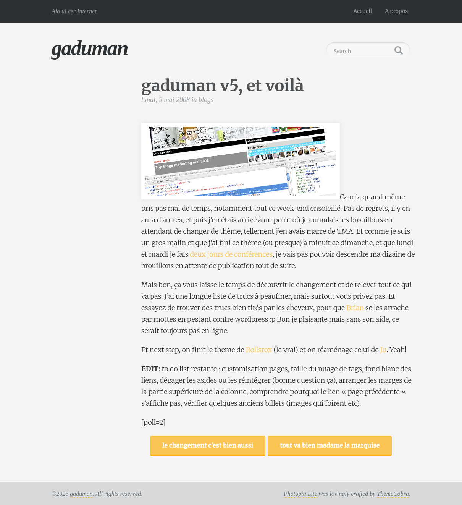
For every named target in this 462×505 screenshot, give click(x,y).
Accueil (363, 11)
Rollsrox (259, 349)
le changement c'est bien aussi (207, 445)
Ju (383, 349)
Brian (355, 307)
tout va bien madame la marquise (330, 445)
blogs (206, 100)
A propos (396, 11)
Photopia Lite (300, 493)
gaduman (90, 48)
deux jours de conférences (231, 254)
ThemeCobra (393, 493)
